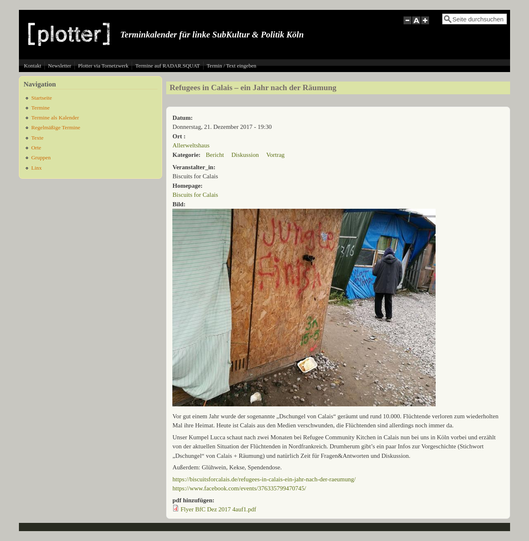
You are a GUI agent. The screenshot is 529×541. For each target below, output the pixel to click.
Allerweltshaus (190, 145)
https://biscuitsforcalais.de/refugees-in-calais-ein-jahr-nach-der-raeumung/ (263, 479)
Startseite (41, 98)
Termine (40, 108)
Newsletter (59, 66)
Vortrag (275, 155)
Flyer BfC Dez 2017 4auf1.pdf (218, 509)
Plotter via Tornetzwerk (103, 66)
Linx (36, 168)
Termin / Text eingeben (231, 66)
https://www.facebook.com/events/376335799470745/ (239, 488)
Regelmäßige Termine (55, 127)
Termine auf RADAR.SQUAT (167, 66)
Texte (37, 138)
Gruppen (41, 157)
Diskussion (245, 155)
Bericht (215, 155)
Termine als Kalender (55, 117)
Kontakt (32, 66)
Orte (36, 148)
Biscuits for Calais (195, 194)
